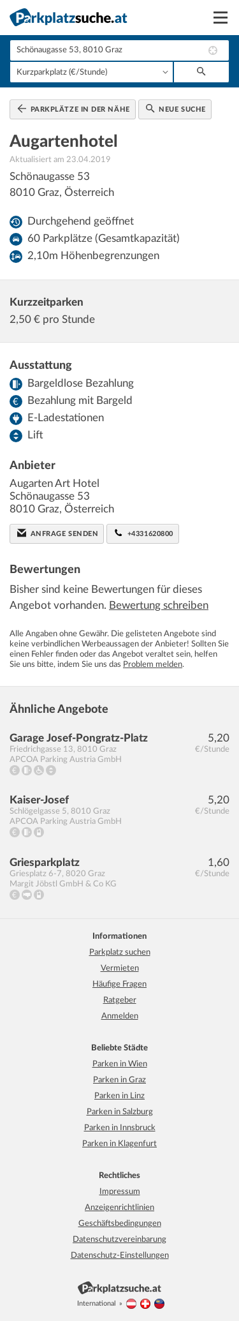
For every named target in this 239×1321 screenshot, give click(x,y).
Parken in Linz (119, 1096)
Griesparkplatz (45, 862)
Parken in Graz (119, 1080)
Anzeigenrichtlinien (119, 1208)
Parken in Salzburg (120, 1112)
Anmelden (119, 1016)
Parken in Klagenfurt (119, 1144)
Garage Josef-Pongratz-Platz (79, 738)
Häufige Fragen (119, 984)
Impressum (119, 1192)
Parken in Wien (119, 1064)
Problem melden (152, 664)
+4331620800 (143, 532)
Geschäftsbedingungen (119, 1224)
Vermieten (120, 968)
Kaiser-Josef (39, 800)
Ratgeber (119, 1000)
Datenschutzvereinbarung (119, 1239)
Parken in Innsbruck (120, 1128)
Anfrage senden (57, 532)
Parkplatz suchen (119, 952)
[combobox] (119, 50)
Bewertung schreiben (158, 605)
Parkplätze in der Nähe (73, 108)
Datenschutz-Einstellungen (120, 1255)
